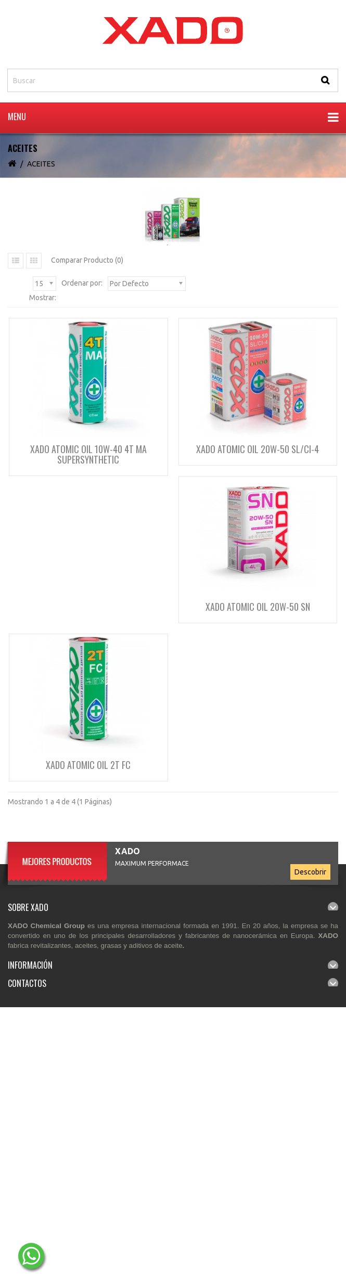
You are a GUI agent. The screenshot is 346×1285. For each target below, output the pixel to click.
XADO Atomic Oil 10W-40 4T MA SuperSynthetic (88, 454)
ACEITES (41, 164)
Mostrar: (42, 297)
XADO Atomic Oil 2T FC (88, 765)
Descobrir (310, 872)
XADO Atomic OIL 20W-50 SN (258, 606)
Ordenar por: (81, 283)
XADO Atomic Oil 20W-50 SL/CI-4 (257, 449)
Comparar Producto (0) (87, 260)
